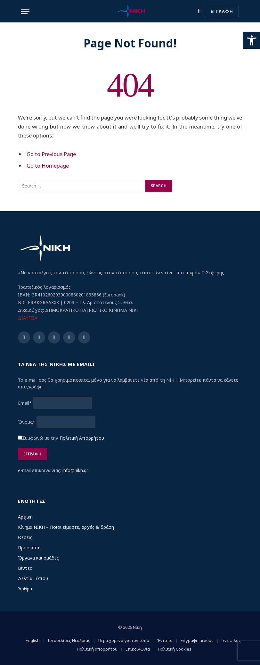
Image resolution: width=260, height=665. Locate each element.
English (33, 640)
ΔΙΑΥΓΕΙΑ (27, 318)
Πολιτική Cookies (174, 649)
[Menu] (25, 11)
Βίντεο (25, 568)
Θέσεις (25, 537)
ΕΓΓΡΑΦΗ (222, 11)
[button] (251, 40)
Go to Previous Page (51, 154)
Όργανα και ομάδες (38, 558)
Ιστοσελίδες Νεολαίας (69, 640)
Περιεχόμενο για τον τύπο (123, 640)
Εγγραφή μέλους (197, 640)
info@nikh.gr (75, 470)
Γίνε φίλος (231, 640)
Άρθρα (25, 589)
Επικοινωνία (138, 649)
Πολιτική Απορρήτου (82, 438)
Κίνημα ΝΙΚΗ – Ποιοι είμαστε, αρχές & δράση (66, 527)
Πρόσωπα (28, 547)
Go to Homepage (48, 165)
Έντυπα (165, 640)
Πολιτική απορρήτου (97, 649)
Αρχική (25, 517)
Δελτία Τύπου (33, 578)
